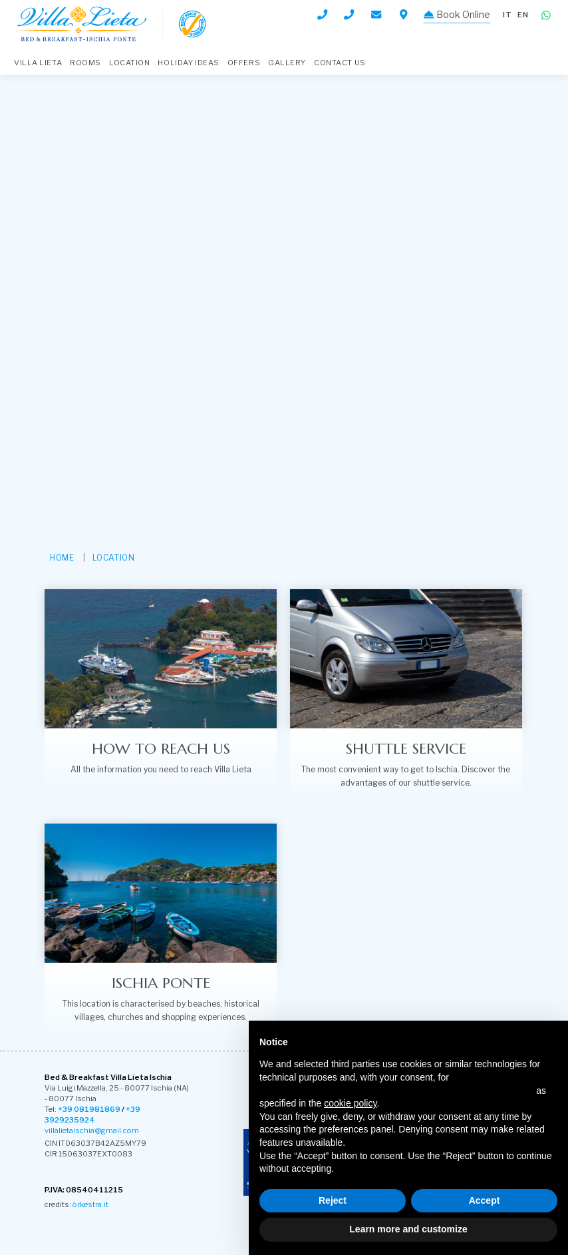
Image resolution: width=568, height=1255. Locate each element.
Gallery (287, 62)
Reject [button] (333, 1200)
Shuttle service (406, 748)
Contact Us (340, 62)
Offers (243, 62)
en (523, 14)
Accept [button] (484, 1200)
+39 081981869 (89, 1109)
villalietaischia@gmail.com (92, 1130)
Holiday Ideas (188, 62)
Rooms (85, 62)
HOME (62, 558)
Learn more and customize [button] (408, 1229)
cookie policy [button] (350, 1103)
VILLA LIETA (38, 62)
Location (129, 62)
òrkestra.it (90, 1204)
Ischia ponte (161, 982)
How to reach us (161, 748)
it (507, 14)
